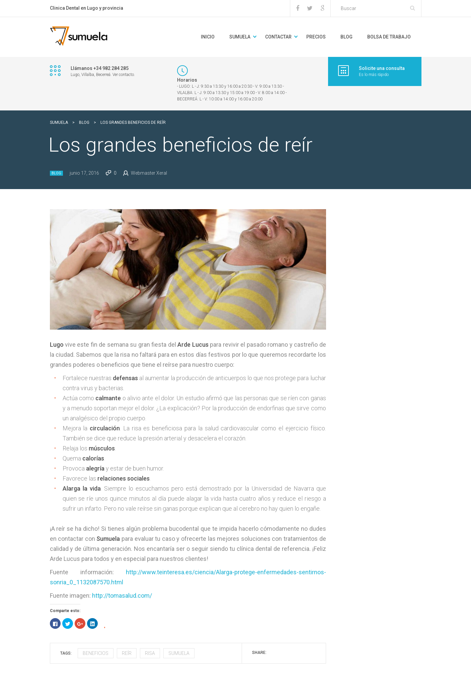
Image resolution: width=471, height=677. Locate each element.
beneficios (95, 653)
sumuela (178, 653)
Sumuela (239, 36)
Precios (316, 36)
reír (127, 653)
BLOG (346, 36)
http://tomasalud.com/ (122, 595)
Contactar (278, 36)
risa (150, 653)
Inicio (208, 36)
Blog (56, 173)
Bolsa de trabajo (389, 36)
